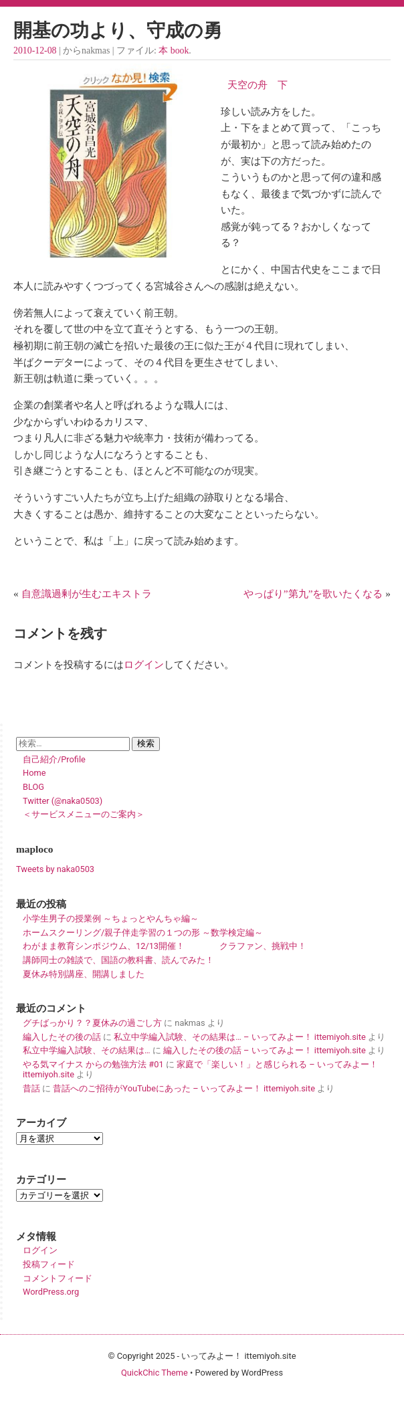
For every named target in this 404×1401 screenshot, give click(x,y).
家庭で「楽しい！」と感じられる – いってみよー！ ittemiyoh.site (200, 1069)
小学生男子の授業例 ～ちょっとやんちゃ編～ (111, 918)
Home (34, 773)
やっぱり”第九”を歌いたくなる (313, 593)
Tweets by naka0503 (55, 869)
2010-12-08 (34, 50)
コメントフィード (57, 1278)
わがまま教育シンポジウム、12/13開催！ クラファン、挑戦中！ (164, 946)
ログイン (144, 664)
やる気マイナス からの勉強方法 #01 (93, 1064)
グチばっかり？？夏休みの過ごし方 (92, 1023)
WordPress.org (51, 1292)
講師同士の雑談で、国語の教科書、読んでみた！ (118, 960)
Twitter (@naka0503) (62, 801)
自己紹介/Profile (54, 759)
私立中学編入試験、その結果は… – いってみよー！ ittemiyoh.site (239, 1037)
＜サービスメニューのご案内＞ (83, 814)
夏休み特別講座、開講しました (83, 974)
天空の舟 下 (254, 84)
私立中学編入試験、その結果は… (86, 1050)
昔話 (31, 1088)
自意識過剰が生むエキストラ (86, 593)
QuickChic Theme (154, 1373)
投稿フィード (49, 1264)
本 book (174, 50)
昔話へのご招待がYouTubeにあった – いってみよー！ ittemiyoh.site (184, 1088)
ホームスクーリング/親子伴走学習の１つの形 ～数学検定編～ (143, 933)
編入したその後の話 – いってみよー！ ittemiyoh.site (264, 1050)
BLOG (33, 787)
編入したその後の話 (62, 1037)
